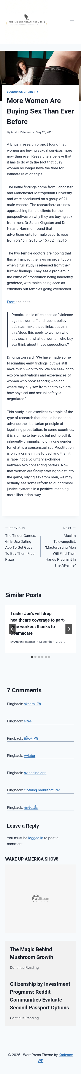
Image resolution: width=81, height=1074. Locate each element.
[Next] (68, 629)
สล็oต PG (31, 738)
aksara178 (32, 704)
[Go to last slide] (12, 629)
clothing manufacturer (42, 790)
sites (28, 721)
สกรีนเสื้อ (31, 807)
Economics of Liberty (23, 91)
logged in (35, 838)
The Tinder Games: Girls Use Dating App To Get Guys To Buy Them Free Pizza (21, 543)
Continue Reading (24, 967)
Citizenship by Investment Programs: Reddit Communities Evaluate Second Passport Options (40, 996)
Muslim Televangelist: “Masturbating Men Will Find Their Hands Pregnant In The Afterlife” (60, 546)
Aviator (29, 755)
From (11, 302)
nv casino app (35, 773)
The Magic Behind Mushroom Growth (31, 953)
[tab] (32, 657)
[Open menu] (72, 21)
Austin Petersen (21, 132)
